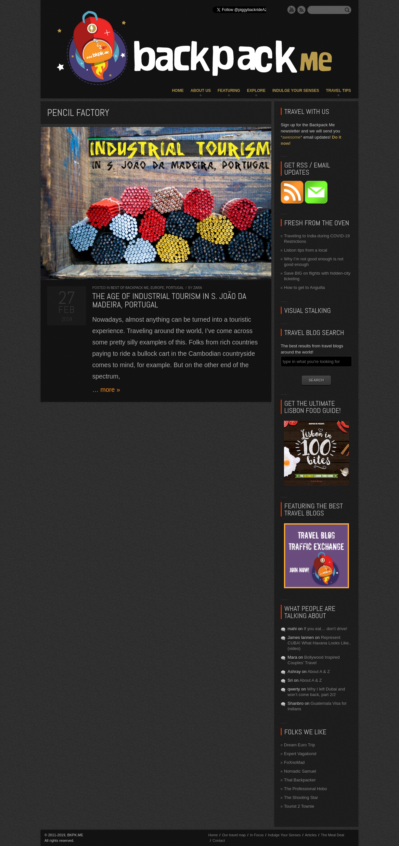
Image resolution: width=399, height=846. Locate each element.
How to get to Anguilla (304, 287)
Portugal (175, 288)
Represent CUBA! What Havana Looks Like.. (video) (319, 643)
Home (178, 90)
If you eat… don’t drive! (325, 628)
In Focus (257, 835)
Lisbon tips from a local (305, 250)
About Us (200, 90)
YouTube (291, 10)
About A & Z (318, 671)
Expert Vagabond (300, 753)
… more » (106, 389)
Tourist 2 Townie (299, 806)
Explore (256, 90)
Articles (310, 835)
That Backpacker (300, 780)
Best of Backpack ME (130, 288)
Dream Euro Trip (299, 744)
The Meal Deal (332, 835)
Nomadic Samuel (300, 771)
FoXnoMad (294, 762)
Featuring (229, 90)
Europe (157, 288)
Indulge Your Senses (295, 90)
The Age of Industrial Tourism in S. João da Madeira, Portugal (169, 300)
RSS (301, 10)
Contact (218, 840)
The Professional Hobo (305, 788)
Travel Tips (338, 90)
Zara (197, 288)
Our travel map (234, 835)
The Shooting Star (301, 797)
